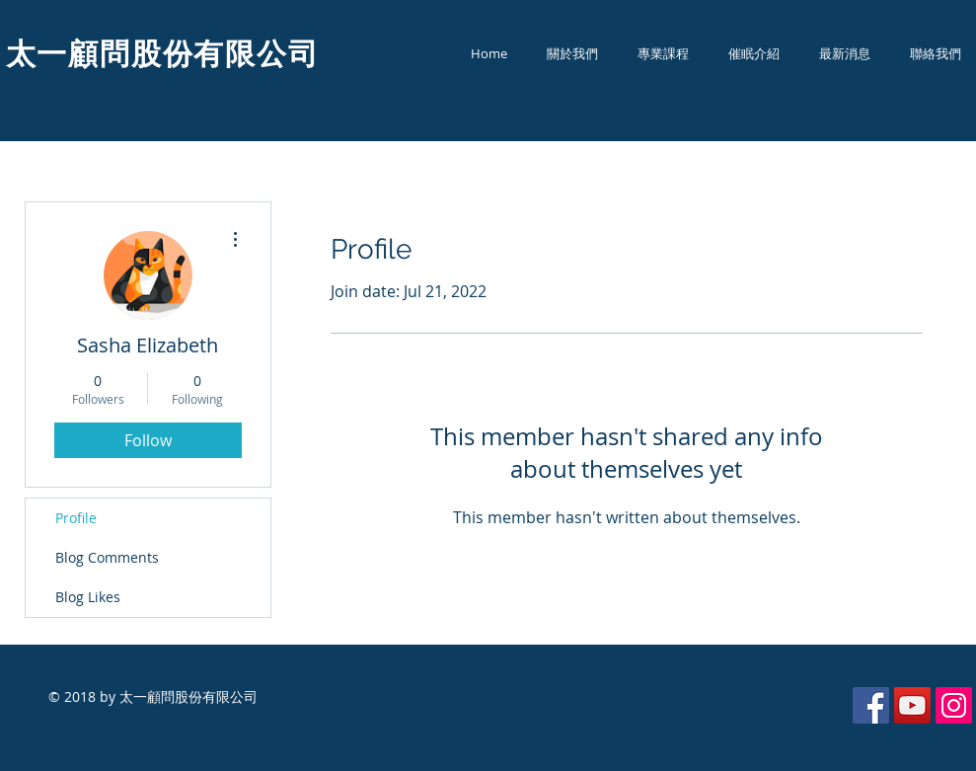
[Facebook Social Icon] (871, 705)
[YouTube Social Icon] (912, 705)
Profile (76, 517)
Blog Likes (87, 596)
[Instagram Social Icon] (954, 705)
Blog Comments (107, 557)
